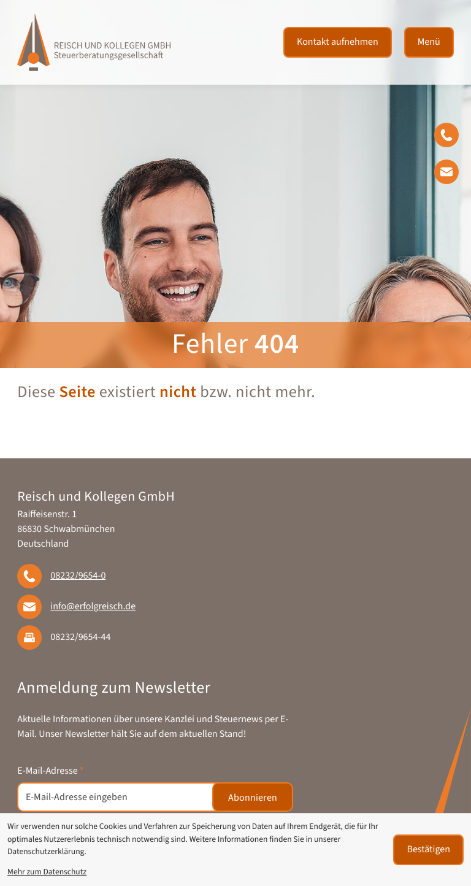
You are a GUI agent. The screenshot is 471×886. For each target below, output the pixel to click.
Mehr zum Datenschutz (46, 872)
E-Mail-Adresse (50, 771)
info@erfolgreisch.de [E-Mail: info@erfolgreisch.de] (93, 607)
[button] (452, 137)
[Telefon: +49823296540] (77, 576)
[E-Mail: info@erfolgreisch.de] (452, 174)
